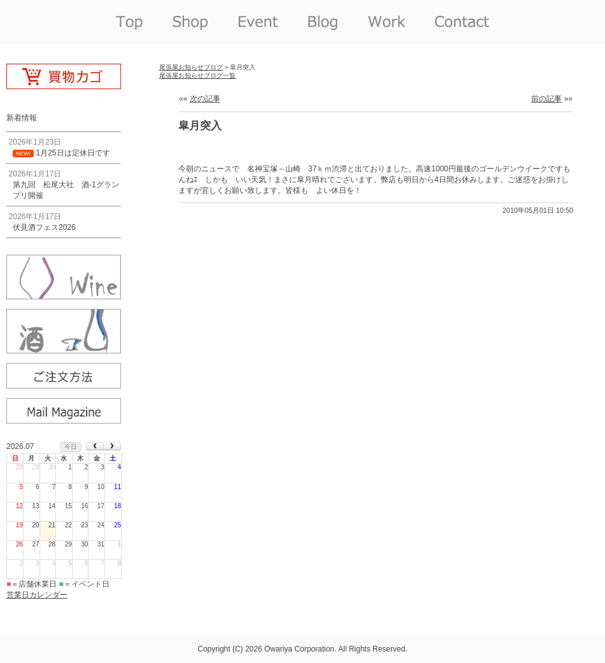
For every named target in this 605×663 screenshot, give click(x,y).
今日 (70, 446)
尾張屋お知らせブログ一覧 (197, 75)
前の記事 (546, 98)
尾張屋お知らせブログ (191, 67)
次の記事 (205, 98)
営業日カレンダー (37, 594)
